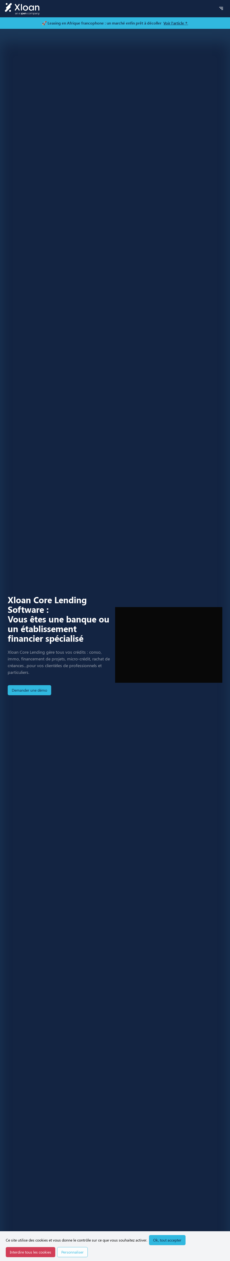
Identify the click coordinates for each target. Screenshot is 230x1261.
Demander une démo (29, 690)
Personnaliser (72, 1252)
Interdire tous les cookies (30, 1252)
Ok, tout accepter (167, 1240)
